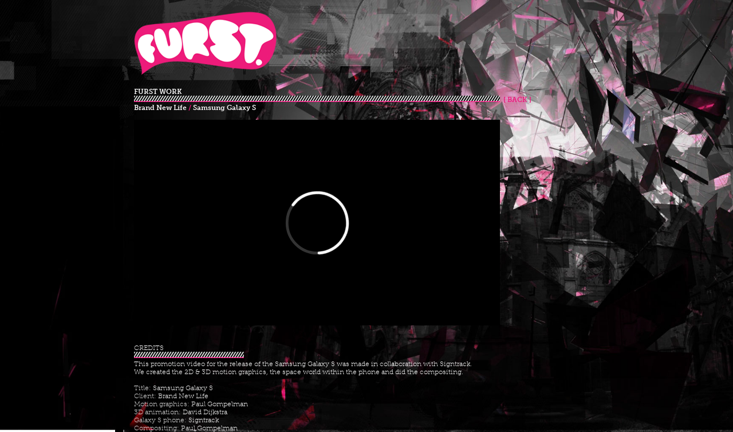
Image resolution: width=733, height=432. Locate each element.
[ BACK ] (515, 100)
